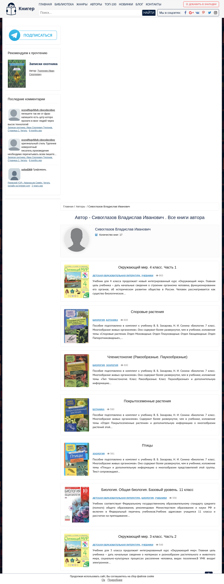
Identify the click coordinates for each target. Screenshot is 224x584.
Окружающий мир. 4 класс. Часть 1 (147, 91)
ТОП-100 (110, 4)
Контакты (153, 4)
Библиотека (64, 4)
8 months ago (35, 130)
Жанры (81, 4)
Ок (103, 579)
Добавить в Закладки (201, 4)
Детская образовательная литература (115, 99)
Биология (98, 141)
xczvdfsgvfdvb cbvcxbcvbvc (38, 109)
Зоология (111, 184)
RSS (113, 570)
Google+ (116, 542)
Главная (45, 4)
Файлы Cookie (170, 547)
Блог (139, 4)
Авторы (96, 4)
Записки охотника (36, 65)
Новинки (126, 4)
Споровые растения (146, 133)
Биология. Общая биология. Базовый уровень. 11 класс (147, 301)
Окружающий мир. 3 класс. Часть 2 (147, 346)
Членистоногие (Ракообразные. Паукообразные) (147, 175)
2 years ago (37, 189)
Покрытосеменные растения (146, 217)
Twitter (115, 561)
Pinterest (116, 556)
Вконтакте (117, 551)
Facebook (116, 538)
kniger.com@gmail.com (185, 538)
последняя (153, 513)
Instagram (117, 565)
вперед (138, 513)
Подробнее (115, 579)
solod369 (26, 172)
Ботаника (111, 141)
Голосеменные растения (147, 388)
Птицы (146, 260)
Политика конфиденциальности (182, 542)
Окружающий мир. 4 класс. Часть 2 (147, 430)
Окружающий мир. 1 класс (147, 472)
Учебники (146, 99)
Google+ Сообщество (125, 547)
